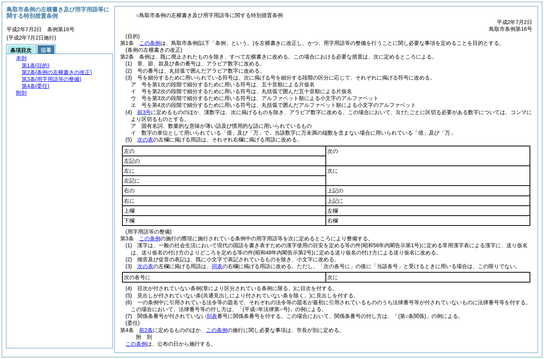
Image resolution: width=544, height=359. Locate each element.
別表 (211, 316)
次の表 (145, 140)
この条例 (149, 43)
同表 (217, 266)
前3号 (144, 112)
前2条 (146, 330)
